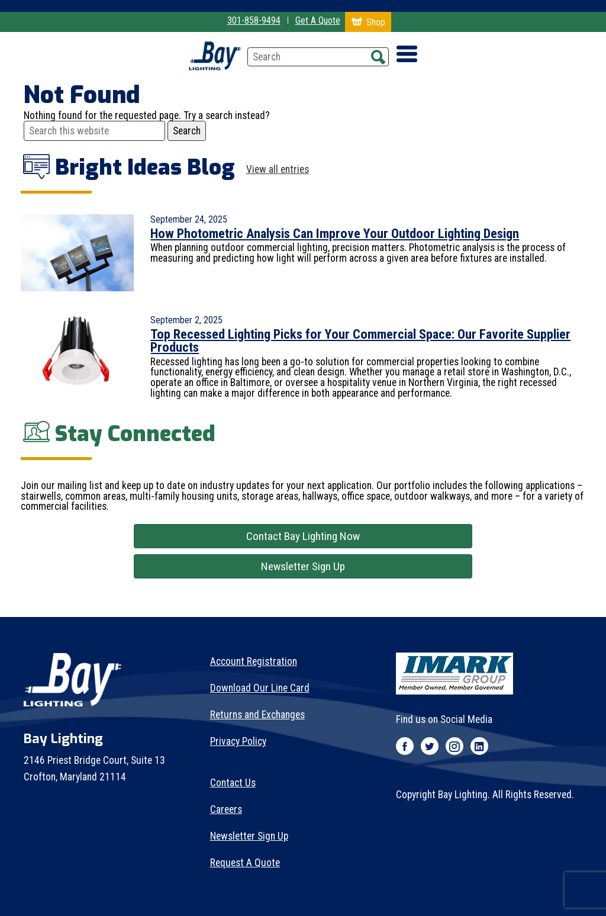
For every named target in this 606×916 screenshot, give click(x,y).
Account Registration (253, 661)
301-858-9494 (254, 20)
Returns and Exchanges (257, 715)
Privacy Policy (238, 741)
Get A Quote (317, 20)
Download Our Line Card (260, 688)
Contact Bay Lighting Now (303, 536)
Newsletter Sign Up (303, 566)
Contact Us (233, 783)
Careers (226, 809)
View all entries (277, 170)
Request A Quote (245, 863)
